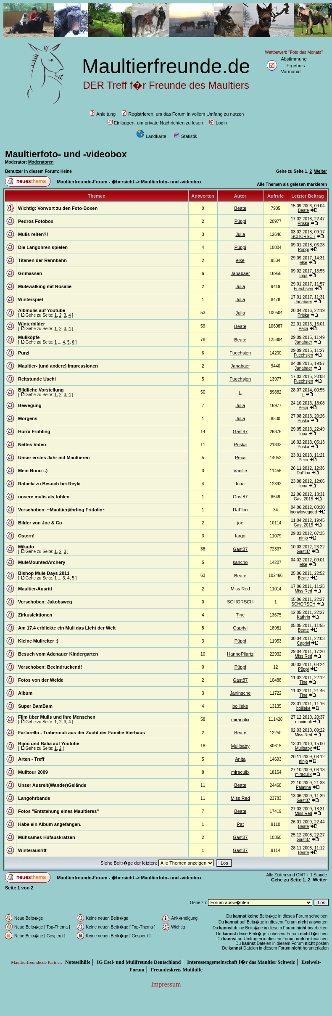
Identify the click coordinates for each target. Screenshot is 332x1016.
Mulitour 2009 (33, 772)
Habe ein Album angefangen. (50, 824)
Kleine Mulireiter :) (38, 640)
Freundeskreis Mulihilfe (177, 970)
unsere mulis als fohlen (43, 496)
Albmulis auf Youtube (41, 310)
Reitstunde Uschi (37, 378)
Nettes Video (32, 444)
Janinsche (240, 693)
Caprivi (240, 627)
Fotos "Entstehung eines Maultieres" (58, 811)
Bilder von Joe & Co (40, 522)
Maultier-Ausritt (35, 588)
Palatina (303, 787)
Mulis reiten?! (33, 234)
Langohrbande (34, 798)
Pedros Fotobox (35, 221)
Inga (303, 275)
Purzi (23, 352)
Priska (303, 223)
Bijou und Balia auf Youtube (48, 743)
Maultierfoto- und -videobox (66, 154)
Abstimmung (293, 58)
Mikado (26, 546)
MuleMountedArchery (41, 562)
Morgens (27, 418)
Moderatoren (41, 162)
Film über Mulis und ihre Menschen (56, 717)
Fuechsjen (303, 288)
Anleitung (103, 113)
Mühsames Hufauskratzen (46, 837)
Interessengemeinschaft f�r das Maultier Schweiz (241, 962)
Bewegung (30, 405)
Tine (240, 614)
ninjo (303, 538)
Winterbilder (31, 323)
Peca (303, 328)
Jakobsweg (59, 601)
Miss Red (240, 588)
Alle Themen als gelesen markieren (292, 184)
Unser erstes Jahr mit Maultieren (54, 457)
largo (240, 535)
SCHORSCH (303, 236)
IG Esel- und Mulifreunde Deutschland (139, 962)
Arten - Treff (31, 759)
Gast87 (240, 431)
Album (25, 693)
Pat (240, 824)
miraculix (240, 719)
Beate (240, 208)
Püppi (240, 221)
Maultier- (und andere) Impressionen (58, 365)
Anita (240, 759)
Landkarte (151, 136)
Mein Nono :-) (32, 470)
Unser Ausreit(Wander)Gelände (52, 785)
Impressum (166, 984)
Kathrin (303, 617)
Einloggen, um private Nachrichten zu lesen (155, 122)
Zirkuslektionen (35, 614)
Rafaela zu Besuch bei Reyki (49, 483)
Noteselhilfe (77, 962)
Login (218, 122)
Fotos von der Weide (40, 680)
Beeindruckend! (64, 666)
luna (304, 433)
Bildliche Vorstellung (41, 389)
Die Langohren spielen (43, 247)
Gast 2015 (303, 499)
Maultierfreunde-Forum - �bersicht (95, 181)
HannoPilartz (240, 653)
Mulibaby (240, 746)
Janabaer (240, 273)
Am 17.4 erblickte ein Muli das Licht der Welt (67, 627)
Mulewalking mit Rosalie (44, 286)
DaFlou (303, 473)
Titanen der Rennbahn (42, 260)
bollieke (240, 706)
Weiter (320, 171)
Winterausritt (32, 850)
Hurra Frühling (34, 431)
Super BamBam (35, 706)
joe (240, 522)
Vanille (240, 470)
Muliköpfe (29, 337)
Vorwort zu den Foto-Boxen (67, 208)
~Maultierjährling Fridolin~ (76, 509)
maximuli (303, 722)
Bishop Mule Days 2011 (43, 573)
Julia (240, 234)
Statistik (185, 136)
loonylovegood (303, 512)
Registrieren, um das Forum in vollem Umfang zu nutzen (183, 113)
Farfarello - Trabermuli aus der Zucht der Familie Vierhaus (81, 732)
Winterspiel (30, 299)
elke (240, 260)
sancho (240, 562)
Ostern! (26, 535)
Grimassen (30, 273)
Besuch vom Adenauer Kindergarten (58, 653)
